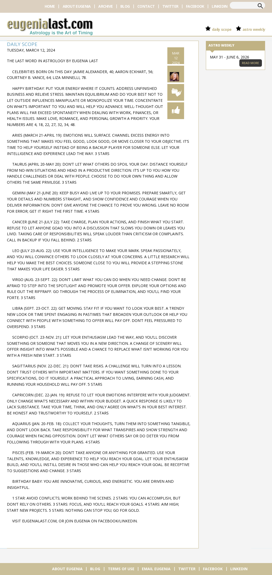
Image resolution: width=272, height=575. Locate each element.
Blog (125, 6)
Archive (105, 6)
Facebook (195, 6)
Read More (250, 63)
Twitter (170, 6)
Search (260, 6)
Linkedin (219, 6)
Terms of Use (121, 568)
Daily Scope (221, 29)
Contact (146, 6)
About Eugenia (77, 6)
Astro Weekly (254, 29)
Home (50, 6)
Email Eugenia (156, 568)
